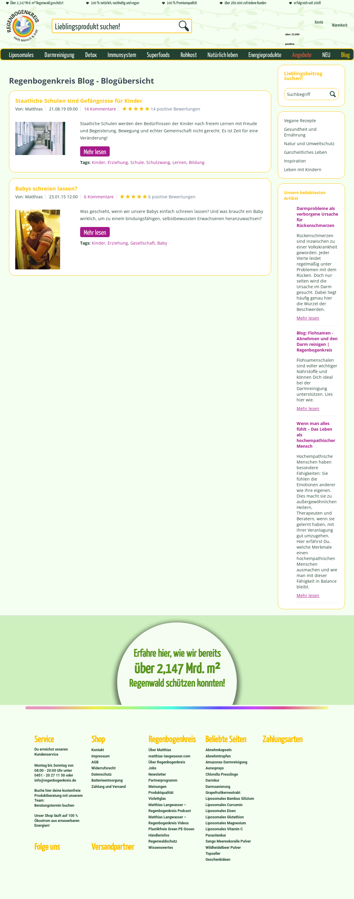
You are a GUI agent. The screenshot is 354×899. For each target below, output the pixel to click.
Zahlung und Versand (108, 787)
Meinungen (158, 787)
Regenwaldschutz (163, 841)
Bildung (197, 162)
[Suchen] (184, 26)
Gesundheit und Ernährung (300, 132)
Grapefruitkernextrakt (222, 793)
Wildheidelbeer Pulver (223, 848)
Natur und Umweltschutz (309, 143)
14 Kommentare (100, 109)
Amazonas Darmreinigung (226, 762)
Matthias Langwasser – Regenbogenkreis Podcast (170, 808)
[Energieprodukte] (265, 54)
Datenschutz (101, 774)
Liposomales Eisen (220, 811)
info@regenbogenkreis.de (55, 780)
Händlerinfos (159, 835)
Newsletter (157, 774)
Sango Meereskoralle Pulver (228, 841)
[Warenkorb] (339, 27)
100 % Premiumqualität (179, 3)
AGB (95, 762)
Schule (137, 162)
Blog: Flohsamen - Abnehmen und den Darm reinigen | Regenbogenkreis (317, 341)
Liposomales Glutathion (224, 817)
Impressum (100, 756)
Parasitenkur (215, 835)
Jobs (152, 768)
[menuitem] (122, 27)
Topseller (212, 854)
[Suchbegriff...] (122, 26)
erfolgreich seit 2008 (305, 3)
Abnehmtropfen (218, 756)
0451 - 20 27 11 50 (50, 775)
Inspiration (295, 161)
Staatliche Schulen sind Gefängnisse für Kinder (78, 100)
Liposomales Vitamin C (223, 829)
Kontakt (97, 750)
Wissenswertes (161, 848)
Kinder (98, 162)
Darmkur (212, 780)
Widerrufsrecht (103, 768)
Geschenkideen (217, 859)
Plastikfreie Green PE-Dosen (171, 829)
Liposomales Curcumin (223, 805)
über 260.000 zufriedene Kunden (243, 3)
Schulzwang (158, 162)
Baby (162, 243)
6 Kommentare (99, 197)
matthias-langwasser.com (169, 756)
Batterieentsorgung (107, 780)
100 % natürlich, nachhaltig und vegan (112, 3)
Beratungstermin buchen (54, 805)
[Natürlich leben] (222, 54)
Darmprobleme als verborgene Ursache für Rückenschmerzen (317, 216)
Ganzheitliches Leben (305, 152)
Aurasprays (214, 768)
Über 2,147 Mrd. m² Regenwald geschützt (34, 3)
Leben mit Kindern (302, 169)
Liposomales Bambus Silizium (229, 799)
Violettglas (157, 799)
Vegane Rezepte (300, 120)
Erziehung (118, 162)
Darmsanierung (217, 787)
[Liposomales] (21, 54)
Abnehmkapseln (218, 750)
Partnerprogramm (163, 780)
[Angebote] (302, 54)
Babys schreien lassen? (46, 188)
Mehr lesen (308, 318)
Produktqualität (161, 793)
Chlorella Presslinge (221, 774)
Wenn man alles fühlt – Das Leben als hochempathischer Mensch (316, 435)
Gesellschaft (142, 243)
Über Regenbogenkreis (167, 762)
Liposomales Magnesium (225, 823)
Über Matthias (160, 750)
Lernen (180, 162)
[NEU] (326, 54)
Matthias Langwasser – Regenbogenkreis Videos (169, 820)
